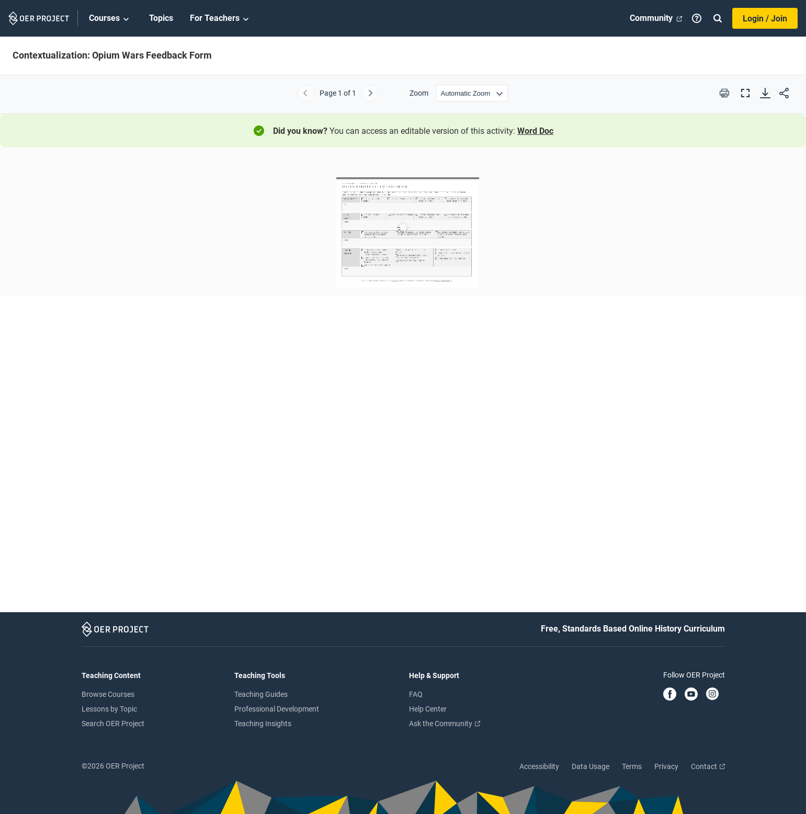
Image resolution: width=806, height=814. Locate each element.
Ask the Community (444, 723)
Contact (708, 766)
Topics (161, 18)
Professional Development (276, 709)
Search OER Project (113, 723)
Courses (110, 19)
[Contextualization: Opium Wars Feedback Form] (403, 383)
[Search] (717, 18)
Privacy (666, 766)
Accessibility (539, 766)
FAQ (416, 694)
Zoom (419, 93)
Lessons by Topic (109, 709)
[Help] (696, 18)
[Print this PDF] (724, 93)
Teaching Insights (262, 723)
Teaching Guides (261, 694)
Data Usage (590, 766)
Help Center (428, 709)
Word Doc (535, 131)
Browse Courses (108, 694)
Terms (632, 766)
